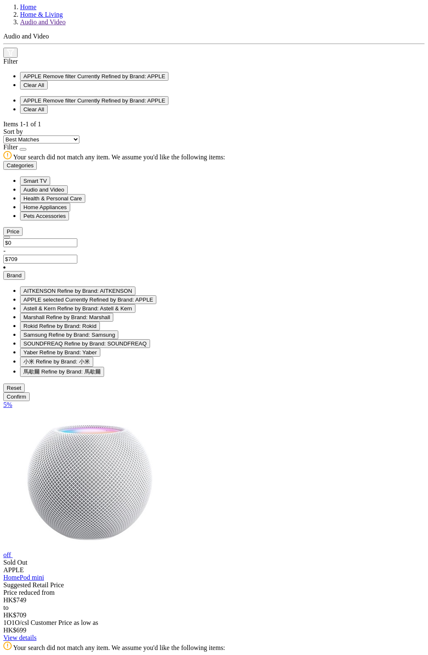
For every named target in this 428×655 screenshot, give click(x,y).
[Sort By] (41, 139)
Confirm (16, 397)
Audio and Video (43, 22)
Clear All (33, 85)
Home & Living (41, 14)
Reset (14, 388)
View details (19, 637)
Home (28, 6)
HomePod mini (23, 577)
